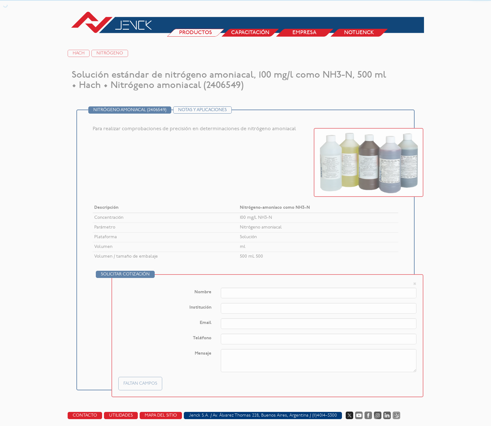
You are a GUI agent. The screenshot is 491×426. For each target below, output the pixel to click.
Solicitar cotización (125, 274)
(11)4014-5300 (324, 415)
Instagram (377, 415)
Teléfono (202, 338)
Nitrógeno (109, 53)
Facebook (368, 415)
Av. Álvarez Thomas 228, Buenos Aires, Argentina (260, 415)
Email (205, 323)
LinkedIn (387, 415)
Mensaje (203, 353)
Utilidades (121, 415)
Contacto (85, 415)
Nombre (202, 292)
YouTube (359, 415)
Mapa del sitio (161, 415)
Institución (200, 307)
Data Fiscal (396, 415)
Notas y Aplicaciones (202, 110)
